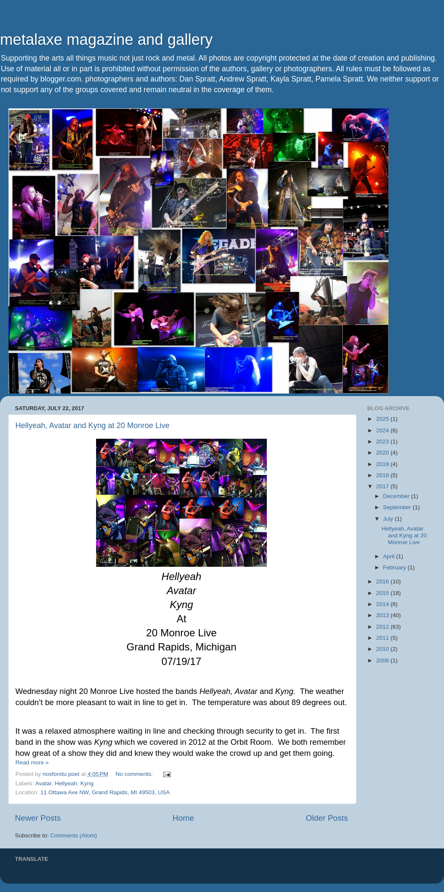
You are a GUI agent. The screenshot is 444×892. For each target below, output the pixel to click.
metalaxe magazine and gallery (106, 39)
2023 (383, 441)
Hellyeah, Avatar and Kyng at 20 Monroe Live (92, 425)
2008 (383, 660)
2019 (383, 464)
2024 (383, 430)
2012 (383, 627)
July (389, 519)
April (389, 556)
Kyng (86, 783)
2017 (383, 486)
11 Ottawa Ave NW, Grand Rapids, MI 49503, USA (105, 792)
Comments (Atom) (73, 835)
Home (183, 817)
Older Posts (327, 817)
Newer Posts (38, 817)
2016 (383, 581)
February (395, 567)
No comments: (135, 774)
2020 (383, 452)
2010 (383, 649)
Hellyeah (66, 783)
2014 (383, 604)
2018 (383, 475)
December (397, 496)
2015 (383, 593)
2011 (383, 638)
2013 (383, 615)
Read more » (32, 762)
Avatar (43, 783)
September (398, 507)
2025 (383, 419)
